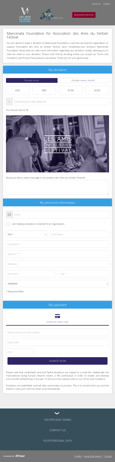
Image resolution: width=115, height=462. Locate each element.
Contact (108, 456)
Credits (78, 456)
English (107, 3)
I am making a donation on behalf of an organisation (35, 224)
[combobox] (26, 234)
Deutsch (96, 3)
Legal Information (93, 456)
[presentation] (31, 80)
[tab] (32, 80)
